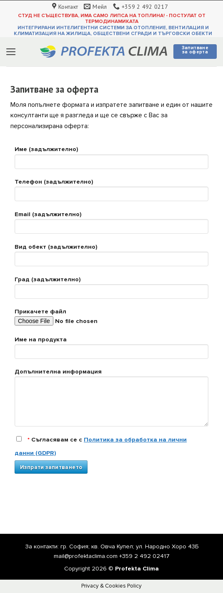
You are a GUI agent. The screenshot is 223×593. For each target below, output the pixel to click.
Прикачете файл (111, 320)
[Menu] (11, 52)
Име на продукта (111, 350)
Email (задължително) (111, 225)
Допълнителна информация (111, 400)
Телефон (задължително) (111, 192)
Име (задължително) (111, 160)
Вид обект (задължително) (111, 257)
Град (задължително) (111, 290)
